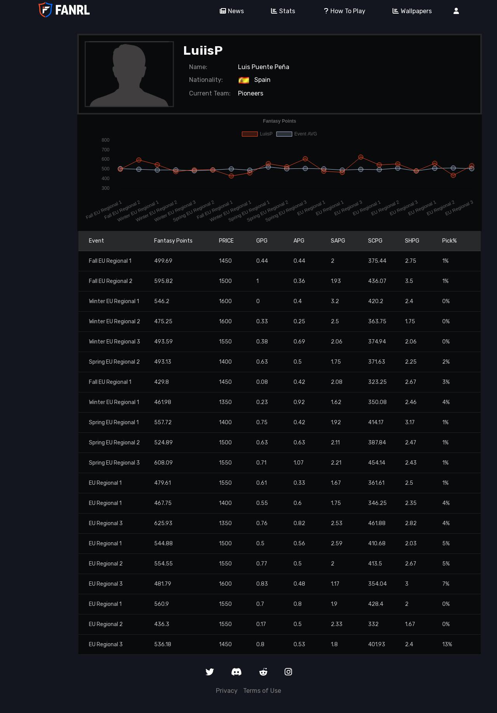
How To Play (341, 11)
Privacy (227, 690)
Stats (280, 11)
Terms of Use (262, 690)
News (229, 11)
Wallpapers (409, 11)
